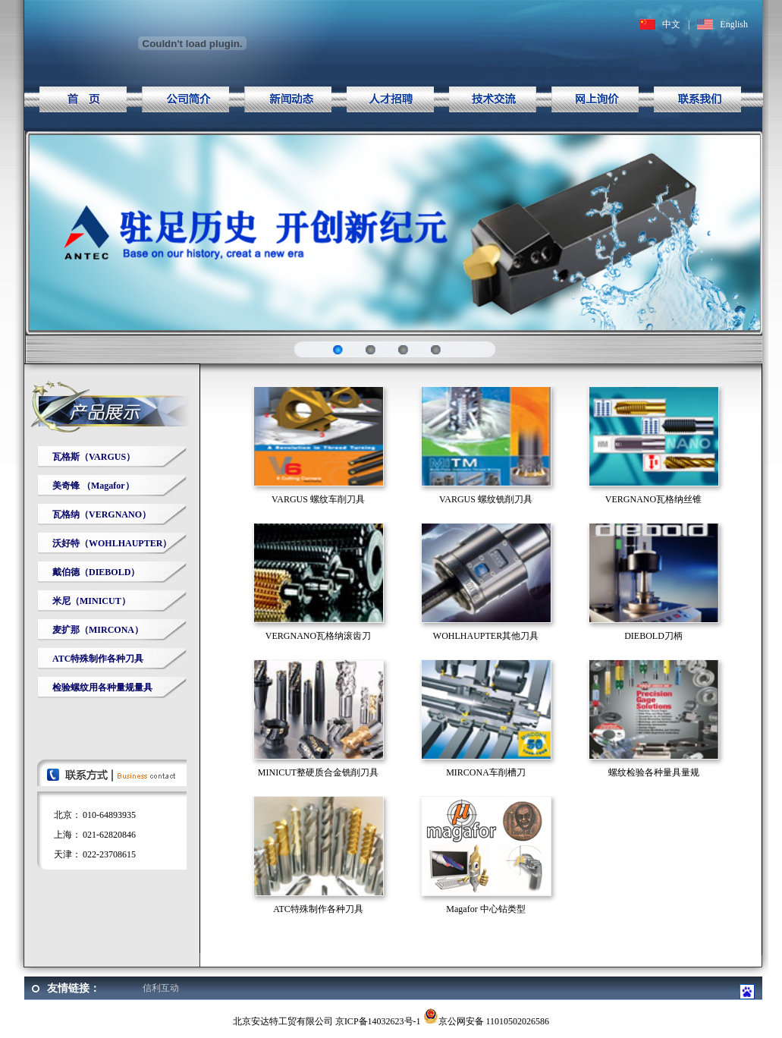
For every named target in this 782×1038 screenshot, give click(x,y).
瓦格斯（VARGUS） (93, 456)
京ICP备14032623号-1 (378, 1021)
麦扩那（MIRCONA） (97, 629)
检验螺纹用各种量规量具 (102, 687)
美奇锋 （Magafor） (93, 485)
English (734, 24)
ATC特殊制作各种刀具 (97, 658)
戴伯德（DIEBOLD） (96, 572)
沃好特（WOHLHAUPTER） (111, 543)
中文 (671, 24)
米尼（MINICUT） (91, 601)
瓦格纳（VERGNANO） (101, 514)
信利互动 (161, 988)
